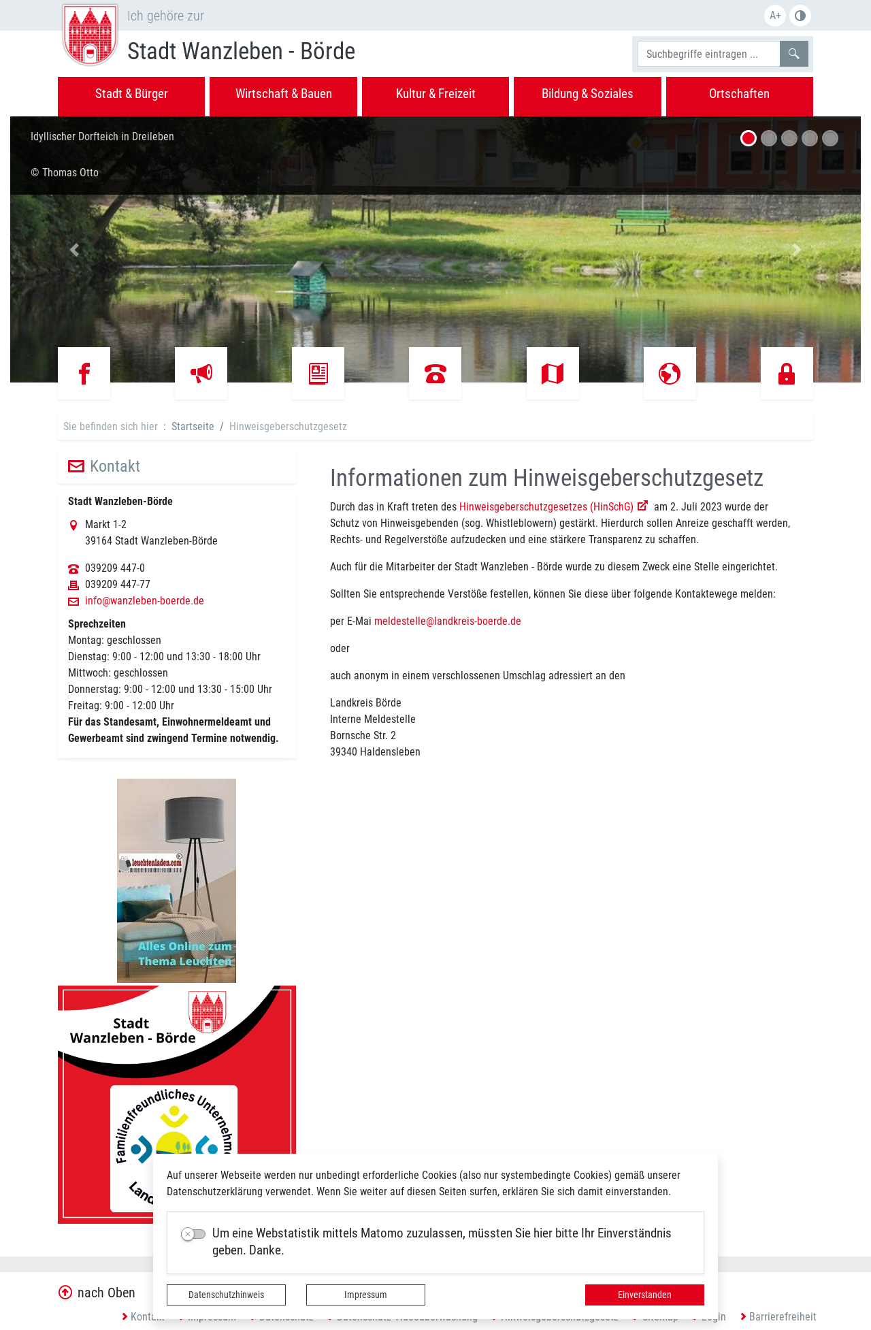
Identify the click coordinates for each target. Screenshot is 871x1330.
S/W (800, 16)
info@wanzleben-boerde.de (144, 601)
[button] (74, 249)
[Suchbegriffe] (709, 54)
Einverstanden (645, 1294)
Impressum (365, 1294)
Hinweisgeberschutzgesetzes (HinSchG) (546, 506)
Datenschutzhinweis (226, 1294)
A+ (775, 15)
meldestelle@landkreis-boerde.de (447, 621)
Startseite (192, 426)
